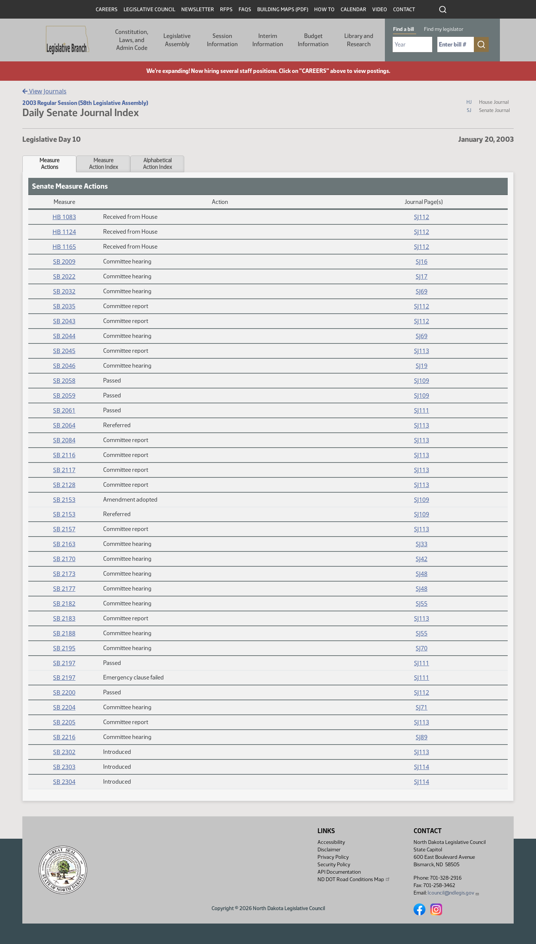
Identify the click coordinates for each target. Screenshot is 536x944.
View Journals (44, 91)
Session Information (222, 40)
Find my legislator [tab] (443, 29)
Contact (404, 9)
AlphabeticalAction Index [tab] (157, 163)
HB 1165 (64, 247)
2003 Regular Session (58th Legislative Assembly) (85, 102)
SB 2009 (64, 261)
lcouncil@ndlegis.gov (453, 893)
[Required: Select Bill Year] (412, 44)
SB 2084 (64, 440)
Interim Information (267, 40)
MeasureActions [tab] (49, 163)
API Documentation (339, 872)
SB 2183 (64, 618)
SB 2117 (64, 470)
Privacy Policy (333, 857)
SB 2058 (64, 381)
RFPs (226, 9)
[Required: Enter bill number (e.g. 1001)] (455, 44)
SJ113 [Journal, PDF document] (421, 351)
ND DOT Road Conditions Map (354, 879)
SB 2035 (64, 306)
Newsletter (197, 9)
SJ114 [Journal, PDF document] (421, 767)
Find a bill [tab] (403, 29)
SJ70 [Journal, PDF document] (421, 648)
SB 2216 (64, 737)
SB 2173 (64, 574)
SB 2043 (64, 321)
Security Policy (334, 864)
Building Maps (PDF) (282, 9)
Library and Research (358, 40)
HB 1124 (64, 232)
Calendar (353, 9)
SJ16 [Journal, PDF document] (421, 261)
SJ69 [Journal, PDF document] (421, 291)
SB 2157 (64, 529)
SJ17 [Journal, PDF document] (421, 276)
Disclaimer (329, 850)
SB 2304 (64, 782)
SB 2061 (64, 410)
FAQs (245, 9)
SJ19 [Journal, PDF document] (421, 366)
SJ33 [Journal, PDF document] (421, 544)
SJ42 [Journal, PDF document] (421, 559)
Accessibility (331, 842)
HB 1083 (64, 217)
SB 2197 (64, 663)
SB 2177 (64, 589)
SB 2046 (64, 366)
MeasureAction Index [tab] (103, 163)
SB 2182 (64, 603)
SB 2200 (64, 692)
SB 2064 (64, 425)
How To (324, 9)
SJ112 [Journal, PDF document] (421, 217)
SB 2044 (64, 336)
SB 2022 (64, 276)
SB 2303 (64, 767)
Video (379, 9)
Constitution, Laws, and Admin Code (131, 39)
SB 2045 (64, 351)
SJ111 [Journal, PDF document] (421, 410)
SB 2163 (64, 544)
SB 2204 (64, 707)
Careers (107, 9)
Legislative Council (149, 9)
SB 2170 (64, 559)
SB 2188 (64, 633)
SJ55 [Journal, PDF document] (421, 603)
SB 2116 (64, 455)
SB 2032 (64, 291)
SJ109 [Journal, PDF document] (421, 381)
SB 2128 (64, 485)
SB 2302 (64, 752)
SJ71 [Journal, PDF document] (421, 707)
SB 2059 (64, 395)
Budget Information (313, 40)
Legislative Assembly (177, 40)
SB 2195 (64, 648)
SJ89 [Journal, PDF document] (421, 737)
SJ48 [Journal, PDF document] (421, 574)
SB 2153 (64, 500)
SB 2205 (64, 722)
